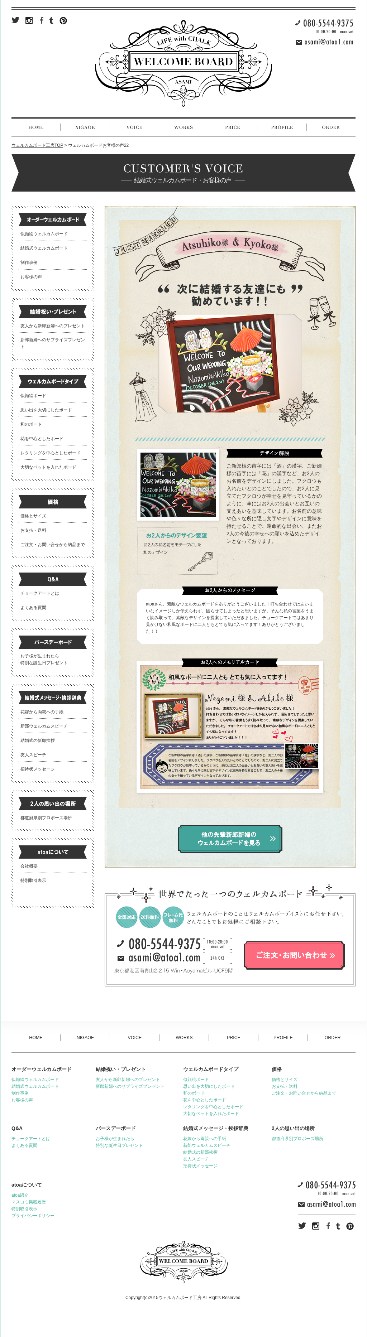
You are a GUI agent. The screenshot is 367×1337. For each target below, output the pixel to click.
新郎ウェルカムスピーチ (44, 726)
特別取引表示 (33, 880)
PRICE (233, 1037)
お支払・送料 (33, 530)
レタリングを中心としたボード (50, 452)
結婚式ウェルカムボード (44, 248)
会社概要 (29, 866)
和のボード (31, 424)
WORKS (184, 1037)
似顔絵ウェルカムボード (44, 233)
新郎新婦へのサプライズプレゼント (130, 1086)
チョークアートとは (39, 593)
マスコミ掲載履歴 (28, 1202)
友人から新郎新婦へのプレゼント (52, 325)
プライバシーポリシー (32, 1215)
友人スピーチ (33, 754)
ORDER (332, 1037)
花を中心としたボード (41, 438)
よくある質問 (33, 607)
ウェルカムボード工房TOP (37, 145)
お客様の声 (31, 276)
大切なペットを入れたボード (48, 467)
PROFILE (283, 1037)
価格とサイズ (33, 515)
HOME (36, 1037)
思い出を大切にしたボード (46, 409)
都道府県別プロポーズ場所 (46, 817)
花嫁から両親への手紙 (41, 711)
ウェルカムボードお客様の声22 (98, 145)
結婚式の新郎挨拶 (37, 740)
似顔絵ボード (33, 395)
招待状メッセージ (37, 769)
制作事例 (29, 262)
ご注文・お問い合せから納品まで (52, 544)
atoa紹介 (19, 1195)
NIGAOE (85, 1037)
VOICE (135, 1037)
